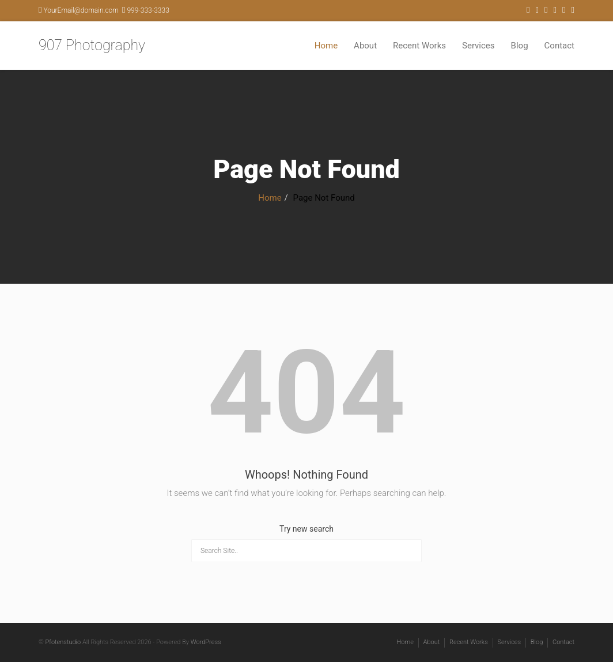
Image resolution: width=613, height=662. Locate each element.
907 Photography (92, 45)
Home (326, 45)
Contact (559, 45)
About (365, 45)
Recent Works (419, 45)
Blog (519, 45)
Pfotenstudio (63, 642)
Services (478, 45)
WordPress (206, 642)
